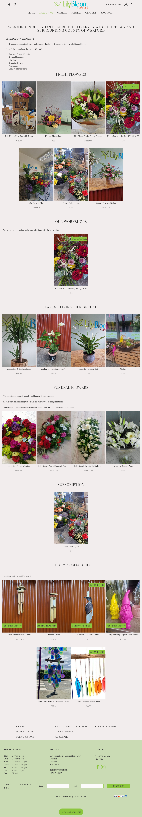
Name (40, 786)
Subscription (62, 736)
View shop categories (71, 812)
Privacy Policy (56, 772)
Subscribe (118, 786)
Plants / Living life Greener (71, 726)
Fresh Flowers (24, 731)
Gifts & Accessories (104, 726)
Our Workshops (25, 736)
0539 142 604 (115, 5)
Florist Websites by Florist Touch (71, 796)
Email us (99, 759)
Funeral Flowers (65, 731)
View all (21, 726)
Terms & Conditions (59, 769)
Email (75, 786)
